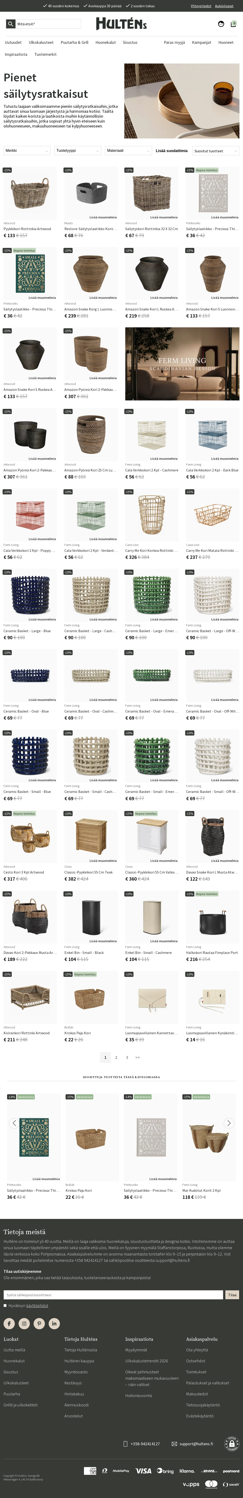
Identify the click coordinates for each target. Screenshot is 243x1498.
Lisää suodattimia (172, 151)
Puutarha (12, 1394)
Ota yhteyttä (197, 1349)
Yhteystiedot (201, 6)
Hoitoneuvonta (138, 1395)
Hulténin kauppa (79, 1361)
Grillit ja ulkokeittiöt (21, 1405)
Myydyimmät (136, 1349)
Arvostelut (73, 1416)
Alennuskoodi (76, 1405)
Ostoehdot (195, 1361)
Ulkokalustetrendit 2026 (146, 1361)
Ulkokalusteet (16, 1383)
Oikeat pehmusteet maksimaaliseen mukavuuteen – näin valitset (152, 1378)
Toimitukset (196, 1372)
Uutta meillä (14, 1349)
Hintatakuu (74, 1394)
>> (137, 1057)
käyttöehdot (37, 1305)
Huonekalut (14, 1361)
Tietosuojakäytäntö (203, 1405)
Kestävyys (73, 1383)
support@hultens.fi (173, 1260)
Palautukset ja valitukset (207, 1383)
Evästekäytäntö (200, 1416)
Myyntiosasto (76, 1372)
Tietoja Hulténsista (80, 1349)
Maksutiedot (197, 1394)
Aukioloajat (224, 6)
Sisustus (11, 1372)
